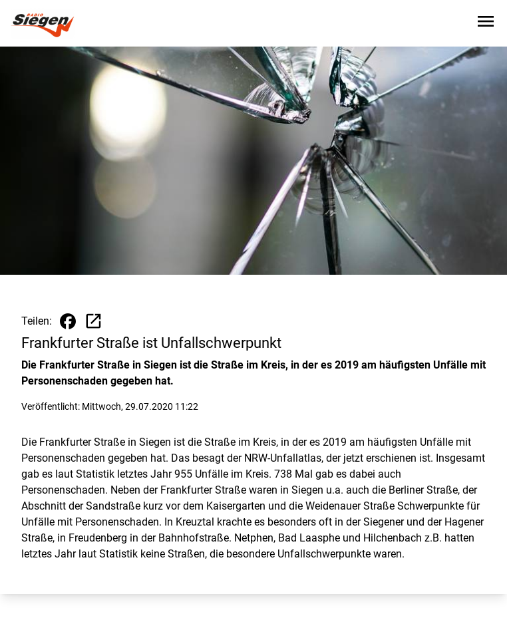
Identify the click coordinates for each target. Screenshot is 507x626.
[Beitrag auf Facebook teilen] (68, 321)
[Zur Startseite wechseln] (43, 24)
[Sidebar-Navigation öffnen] (485, 24)
